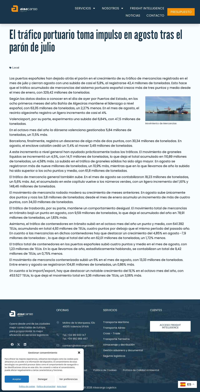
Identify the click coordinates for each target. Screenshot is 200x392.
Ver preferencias (68, 379)
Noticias (133, 15)
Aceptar (16, 379)
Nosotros (113, 8)
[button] (79, 352)
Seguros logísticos (114, 356)
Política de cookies (27, 386)
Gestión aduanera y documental (123, 350)
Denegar (43, 379)
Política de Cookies (105, 370)
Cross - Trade (111, 333)
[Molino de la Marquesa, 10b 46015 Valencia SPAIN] (57, 322)
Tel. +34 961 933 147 (74, 335)
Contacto (155, 15)
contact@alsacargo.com (77, 345)
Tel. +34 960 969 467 (75, 339)
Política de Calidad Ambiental (141, 370)
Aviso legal (61, 386)
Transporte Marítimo (116, 322)
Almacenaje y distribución (119, 344)
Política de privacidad (46, 386)
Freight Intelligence (147, 8)
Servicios (85, 8)
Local (15, 67)
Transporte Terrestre (116, 339)
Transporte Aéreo (114, 328)
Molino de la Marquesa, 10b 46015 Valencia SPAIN (78, 324)
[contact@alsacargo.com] (57, 345)
